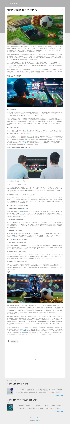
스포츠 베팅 (26, 130)
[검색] (64, 4)
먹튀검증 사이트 (14, 341)
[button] (62, 10)
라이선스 (22, 211)
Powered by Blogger (35, 417)
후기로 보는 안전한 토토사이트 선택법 (17, 384)
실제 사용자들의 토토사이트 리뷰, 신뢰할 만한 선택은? (22, 400)
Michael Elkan (38, 420)
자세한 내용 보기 (59, 395)
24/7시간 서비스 (25, 142)
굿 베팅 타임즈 (13, 3)
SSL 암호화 (13, 236)
